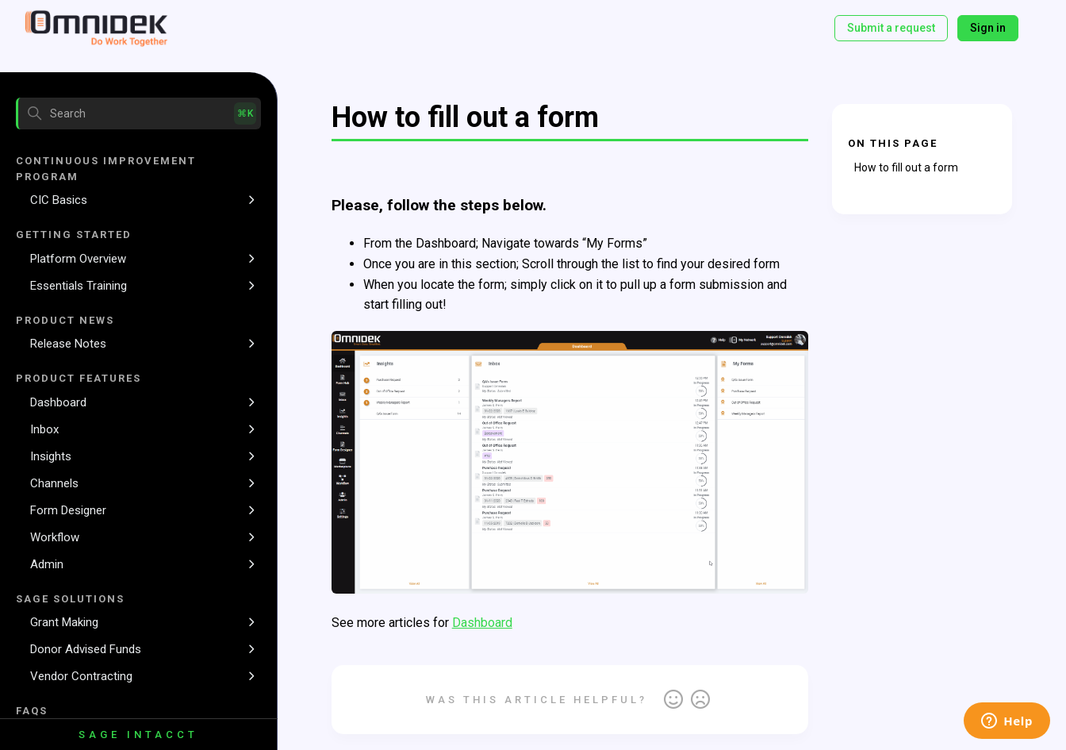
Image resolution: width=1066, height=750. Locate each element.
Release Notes (68, 344)
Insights (50, 456)
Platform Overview (78, 259)
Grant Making (64, 622)
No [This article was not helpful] (700, 700)
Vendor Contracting (81, 676)
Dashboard (58, 402)
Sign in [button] (988, 27)
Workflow (54, 537)
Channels (54, 483)
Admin (46, 564)
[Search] (138, 113)
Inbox (44, 429)
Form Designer (68, 510)
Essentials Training (78, 286)
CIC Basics (58, 200)
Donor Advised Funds (85, 649)
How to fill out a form (906, 167)
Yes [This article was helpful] (673, 700)
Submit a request (891, 27)
